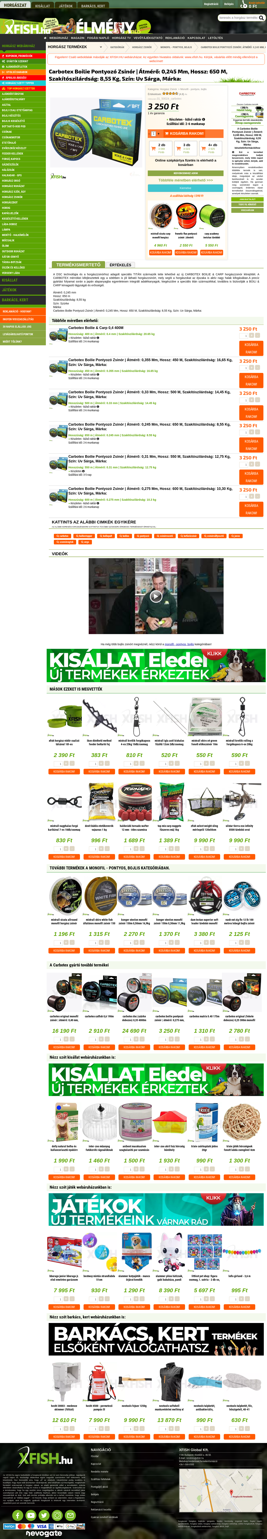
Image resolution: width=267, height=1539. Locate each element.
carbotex (62, 535)
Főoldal (95, 1456)
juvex (236, 535)
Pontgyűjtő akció (99, 1486)
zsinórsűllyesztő (214, 535)
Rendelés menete (99, 1471)
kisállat (42, 6)
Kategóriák (117, 47)
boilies (124, 535)
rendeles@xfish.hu (195, 1458)
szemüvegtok (65, 541)
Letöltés (215, 38)
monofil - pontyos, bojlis (179, 644)
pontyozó (143, 535)
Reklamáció (175, 38)
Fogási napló (98, 38)
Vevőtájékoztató (148, 38)
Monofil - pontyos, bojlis (193, 89)
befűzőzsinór (189, 535)
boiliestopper (84, 535)
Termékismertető (78, 264)
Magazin (77, 38)
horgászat (15, 5)
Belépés (95, 1494)
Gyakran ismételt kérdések (104, 1517)
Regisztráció (97, 1501)
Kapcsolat (196, 38)
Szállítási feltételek (100, 1479)
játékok (66, 6)
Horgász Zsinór (168, 89)
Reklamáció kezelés (101, 1509)
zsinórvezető (165, 535)
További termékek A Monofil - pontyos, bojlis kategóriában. (110, 868)
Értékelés (120, 265)
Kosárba (160, 252)
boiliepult (106, 535)
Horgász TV (121, 38)
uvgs (85, 541)
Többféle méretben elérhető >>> (186, 180)
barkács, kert (93, 6)
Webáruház (58, 38)
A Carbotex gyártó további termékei (79, 965)
